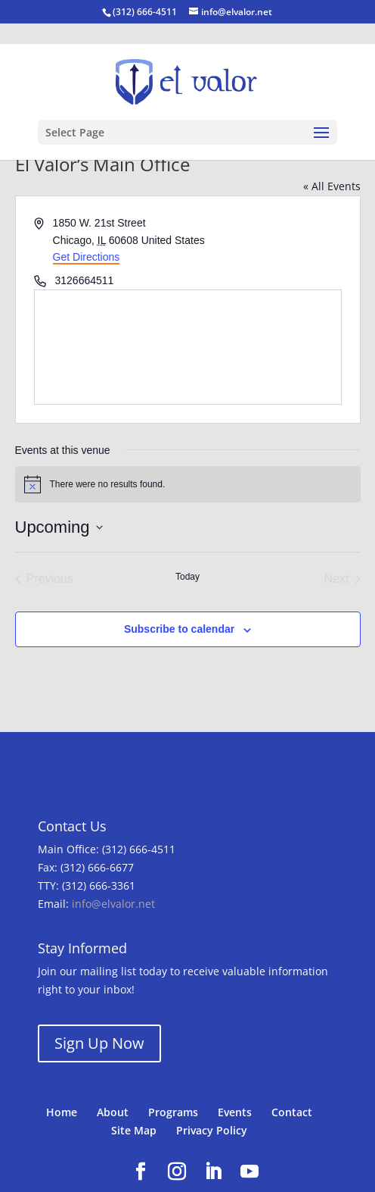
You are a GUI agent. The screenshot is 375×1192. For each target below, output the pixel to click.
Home (61, 1112)
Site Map (134, 1130)
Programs (173, 1112)
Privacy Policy (211, 1130)
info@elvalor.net (113, 903)
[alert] (188, 484)
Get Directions (86, 257)
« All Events (332, 186)
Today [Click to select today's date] (187, 576)
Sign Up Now (99, 1043)
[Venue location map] (188, 347)
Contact (291, 1112)
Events (235, 1112)
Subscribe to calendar (179, 629)
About (113, 1112)
